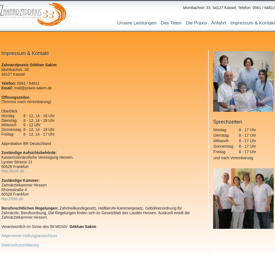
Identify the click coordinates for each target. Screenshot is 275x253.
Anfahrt (218, 23)
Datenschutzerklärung (20, 245)
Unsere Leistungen (136, 23)
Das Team (171, 23)
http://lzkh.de (12, 199)
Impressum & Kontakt (252, 23)
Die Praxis (196, 23)
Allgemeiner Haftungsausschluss (29, 235)
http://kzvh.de (12, 171)
